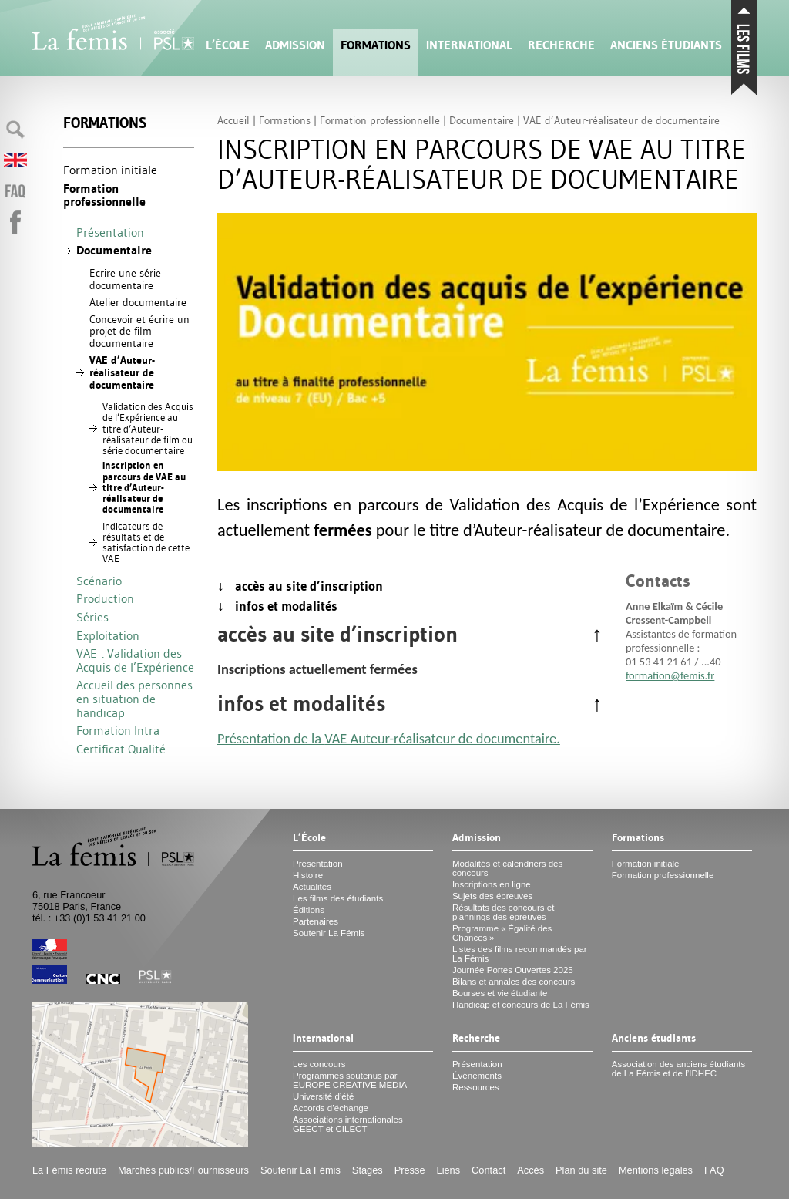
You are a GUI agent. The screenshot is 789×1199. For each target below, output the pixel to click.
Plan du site (581, 1170)
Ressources (475, 1087)
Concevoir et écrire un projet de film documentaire (139, 331)
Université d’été (323, 1096)
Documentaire (114, 250)
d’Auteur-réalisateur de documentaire (122, 372)
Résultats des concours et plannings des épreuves (503, 912)
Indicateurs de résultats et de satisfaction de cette (146, 542)
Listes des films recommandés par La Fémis (519, 954)
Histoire (308, 875)
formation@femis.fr (670, 675)
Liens (449, 1170)
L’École (228, 45)
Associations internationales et (348, 1124)
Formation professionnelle (104, 195)
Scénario (99, 580)
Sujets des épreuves (492, 896)
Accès (530, 1170)
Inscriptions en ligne (491, 884)
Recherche (561, 45)
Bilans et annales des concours (513, 981)
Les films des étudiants (338, 898)
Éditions (308, 909)
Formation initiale (110, 169)
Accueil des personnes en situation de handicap (134, 698)
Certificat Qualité (121, 748)
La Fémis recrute (69, 1170)
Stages (367, 1170)
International (469, 45)
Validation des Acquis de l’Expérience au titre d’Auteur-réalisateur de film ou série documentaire (147, 428)
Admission (295, 45)
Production (105, 598)
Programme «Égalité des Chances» (502, 933)
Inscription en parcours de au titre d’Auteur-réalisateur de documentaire (144, 487)
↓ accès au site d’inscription (300, 586)
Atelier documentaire (137, 302)
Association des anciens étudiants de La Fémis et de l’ (678, 1068)
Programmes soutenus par (350, 1080)
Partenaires (315, 921)
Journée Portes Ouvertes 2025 (512, 970)
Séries (92, 617)
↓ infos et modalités (277, 606)
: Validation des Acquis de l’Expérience (135, 660)
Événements (477, 1075)
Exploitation (107, 635)
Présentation (110, 232)
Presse (409, 1170)
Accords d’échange (330, 1108)
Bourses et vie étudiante (500, 993)
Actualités (312, 886)
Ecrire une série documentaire (125, 279)
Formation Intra (117, 730)
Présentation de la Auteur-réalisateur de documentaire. (388, 738)
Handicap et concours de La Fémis (520, 1004)
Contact (488, 1170)
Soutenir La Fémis (328, 933)
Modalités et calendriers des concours (507, 868)
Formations (376, 45)
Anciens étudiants (666, 45)
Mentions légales (656, 1170)
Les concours (319, 1064)
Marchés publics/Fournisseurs (183, 1170)
